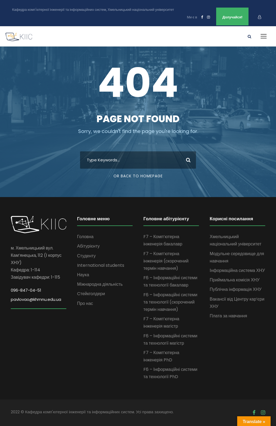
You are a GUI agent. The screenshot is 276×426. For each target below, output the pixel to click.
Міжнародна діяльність (100, 284)
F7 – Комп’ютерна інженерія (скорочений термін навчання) (165, 261)
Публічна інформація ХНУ (235, 289)
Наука (83, 275)
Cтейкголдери (91, 294)
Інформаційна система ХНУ (237, 270)
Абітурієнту (88, 246)
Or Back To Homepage (138, 176)
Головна (85, 237)
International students (100, 265)
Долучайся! (232, 17)
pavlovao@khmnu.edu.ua (36, 299)
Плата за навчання (228, 316)
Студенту (86, 256)
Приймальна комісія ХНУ (235, 280)
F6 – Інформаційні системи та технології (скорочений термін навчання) (170, 302)
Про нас (85, 303)
